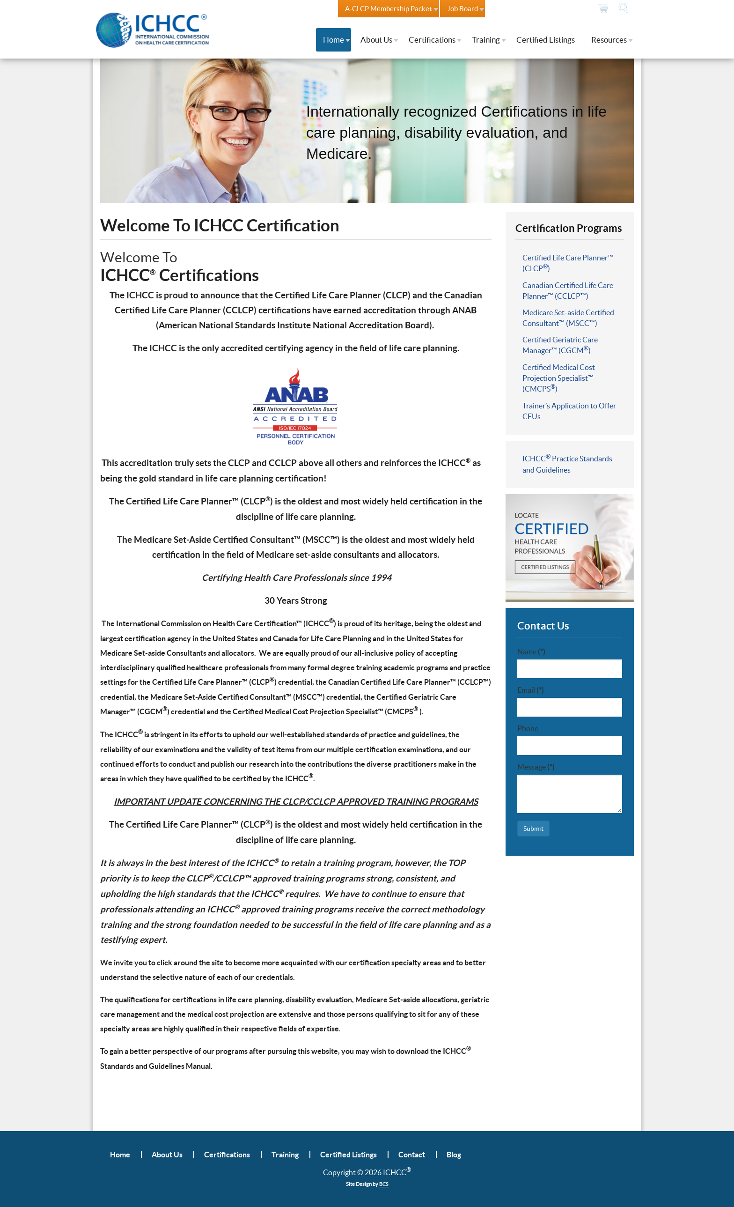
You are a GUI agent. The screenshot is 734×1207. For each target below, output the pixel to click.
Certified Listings (545, 39)
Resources (609, 39)
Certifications (432, 39)
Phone (527, 728)
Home (333, 39)
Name (531, 651)
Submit (533, 828)
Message (536, 767)
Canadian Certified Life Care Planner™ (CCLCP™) (567, 290)
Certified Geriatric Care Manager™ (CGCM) (560, 345)
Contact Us (508, 9)
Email (530, 690)
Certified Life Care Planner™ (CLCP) (567, 263)
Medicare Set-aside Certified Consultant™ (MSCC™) (568, 317)
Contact (411, 1154)
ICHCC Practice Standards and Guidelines (567, 463)
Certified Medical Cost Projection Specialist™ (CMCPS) (558, 378)
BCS (384, 1184)
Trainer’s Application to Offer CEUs (569, 411)
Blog (454, 1154)
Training (486, 39)
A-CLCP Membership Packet (388, 9)
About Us (376, 39)
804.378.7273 (561, 8)
